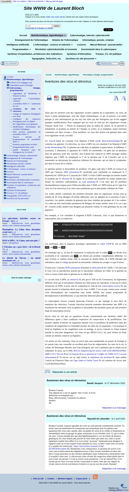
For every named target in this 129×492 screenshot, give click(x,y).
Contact (50, 479)
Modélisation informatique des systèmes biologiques (26, 128)
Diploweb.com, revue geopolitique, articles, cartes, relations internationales (21, 224)
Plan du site (37, 479)
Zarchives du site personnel (81, 58)
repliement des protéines (101, 357)
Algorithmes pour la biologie (21, 85)
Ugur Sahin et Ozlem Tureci (86, 360)
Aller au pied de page (54, 1)
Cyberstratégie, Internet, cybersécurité (90, 35)
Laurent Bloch (118, 92)
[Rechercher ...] (107, 63)
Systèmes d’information (79, 54)
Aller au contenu (19, 1)
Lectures (81, 44)
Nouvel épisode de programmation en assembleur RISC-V (26, 139)
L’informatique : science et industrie (53, 44)
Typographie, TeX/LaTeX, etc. (46, 58)
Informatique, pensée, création (98, 40)
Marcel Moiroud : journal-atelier (106, 44)
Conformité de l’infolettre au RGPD (39, 28)
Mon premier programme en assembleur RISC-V (26, 133)
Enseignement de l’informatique (31, 40)
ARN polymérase (71, 172)
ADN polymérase (72, 267)
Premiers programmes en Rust (25, 144)
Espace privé (81, 479)
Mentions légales (64, 479)
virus (51, 141)
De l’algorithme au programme (25, 124)
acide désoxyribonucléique (108, 141)
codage (65, 262)
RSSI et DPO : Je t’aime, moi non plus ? (20, 240)
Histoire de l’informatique (65, 40)
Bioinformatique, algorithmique (48, 35)
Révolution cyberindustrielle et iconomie (56, 49)
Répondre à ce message (114, 408)
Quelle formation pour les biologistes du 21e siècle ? (26, 151)
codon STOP (105, 244)
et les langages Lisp (21, 82)
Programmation (22, 49)
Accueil (23, 35)
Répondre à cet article (64, 372)
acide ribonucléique (54, 147)
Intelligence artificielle (18, 44)
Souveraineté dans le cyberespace (98, 49)
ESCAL (120, 490)
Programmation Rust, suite (23, 147)
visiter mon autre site (54, 17)
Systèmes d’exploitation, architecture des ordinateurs (35, 54)
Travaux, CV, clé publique (109, 54)
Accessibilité (6, 1)
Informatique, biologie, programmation (98, 75)
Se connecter (11, 63)
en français (74, 354)
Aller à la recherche (36, 1)
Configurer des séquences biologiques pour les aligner (26, 120)
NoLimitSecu (14, 243)
